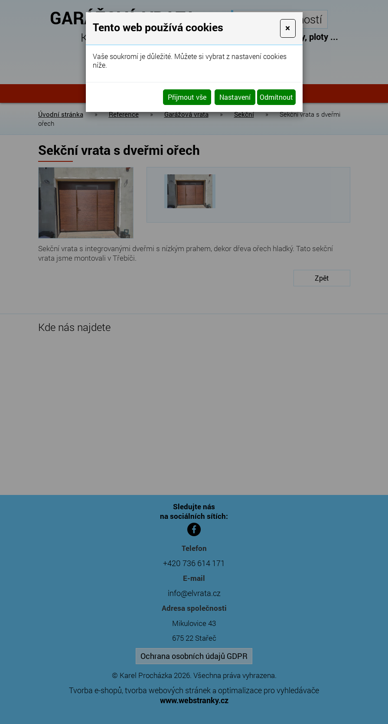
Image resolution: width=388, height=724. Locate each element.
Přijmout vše (187, 97)
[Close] (287, 28)
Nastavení (235, 97)
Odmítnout (276, 97)
